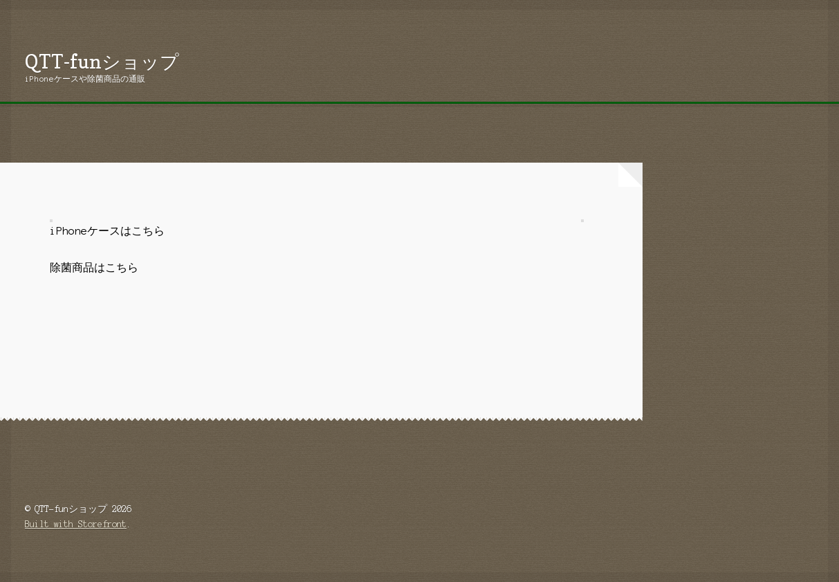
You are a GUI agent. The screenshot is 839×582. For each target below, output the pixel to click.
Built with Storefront (76, 524)
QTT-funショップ (102, 61)
